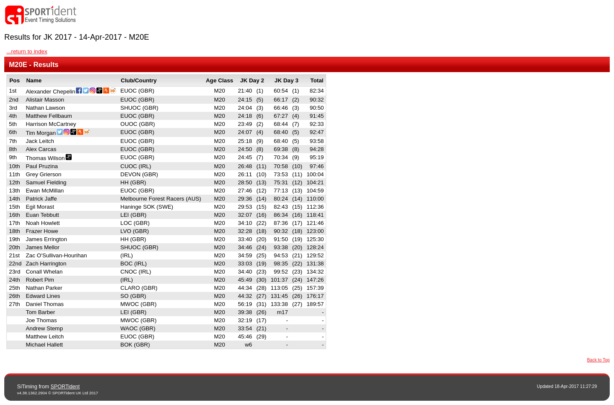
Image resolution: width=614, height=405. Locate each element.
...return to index (26, 51)
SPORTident (65, 387)
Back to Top (598, 360)
